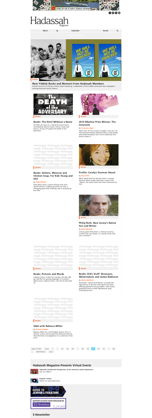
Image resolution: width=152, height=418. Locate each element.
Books (38, 116)
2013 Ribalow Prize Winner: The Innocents (97, 123)
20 (67, 349)
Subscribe (75, 31)
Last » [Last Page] (51, 352)
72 (98, 349)
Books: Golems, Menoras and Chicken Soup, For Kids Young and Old (53, 175)
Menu (45, 31)
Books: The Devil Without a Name (52, 121)
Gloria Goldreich (87, 280)
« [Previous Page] (52, 349)
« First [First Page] (47, 349)
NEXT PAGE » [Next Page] (40, 352)
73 (103, 349)
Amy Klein (85, 176)
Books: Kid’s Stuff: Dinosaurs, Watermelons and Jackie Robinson (98, 275)
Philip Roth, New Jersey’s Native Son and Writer (97, 224)
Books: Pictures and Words (48, 274)
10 (62, 349)
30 (73, 349)
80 (113, 349)
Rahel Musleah (87, 229)
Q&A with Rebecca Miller (47, 326)
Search (105, 31)
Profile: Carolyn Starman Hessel (97, 172)
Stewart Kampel (42, 329)
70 (88, 349)
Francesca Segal (87, 128)
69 (82, 349)
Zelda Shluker (41, 182)
